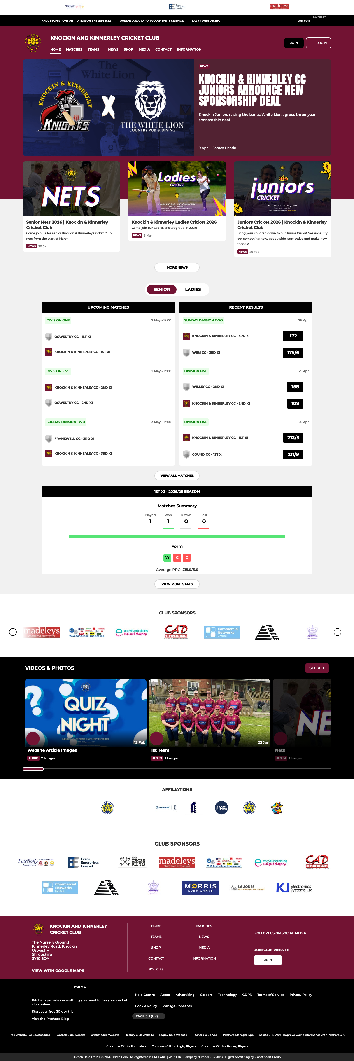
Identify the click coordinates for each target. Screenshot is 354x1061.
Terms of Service (270, 995)
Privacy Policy (301, 995)
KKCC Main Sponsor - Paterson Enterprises (76, 20)
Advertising (185, 995)
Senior (162, 289)
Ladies (193, 289)
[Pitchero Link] (322, 22)
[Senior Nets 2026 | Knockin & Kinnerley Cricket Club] (71, 188)
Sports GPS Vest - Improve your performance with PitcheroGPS (302, 1035)
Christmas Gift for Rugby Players (174, 1046)
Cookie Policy (146, 1006)
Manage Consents (177, 1006)
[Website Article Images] (86, 713)
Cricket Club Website (105, 1035)
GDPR (247, 995)
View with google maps (58, 970)
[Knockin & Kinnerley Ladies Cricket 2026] (177, 188)
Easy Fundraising (206, 20)
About (165, 995)
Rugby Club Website (173, 1035)
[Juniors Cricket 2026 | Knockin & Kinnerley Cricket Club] (282, 188)
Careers (206, 995)
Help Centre (145, 995)
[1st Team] (209, 713)
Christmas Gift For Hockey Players (224, 1046)
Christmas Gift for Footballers (126, 1046)
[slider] (33, 769)
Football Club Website (70, 1035)
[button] (55, 49)
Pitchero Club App (204, 1035)
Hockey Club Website (139, 1035)
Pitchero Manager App (238, 1035)
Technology (227, 995)
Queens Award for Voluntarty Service (152, 20)
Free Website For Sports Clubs (29, 1035)
